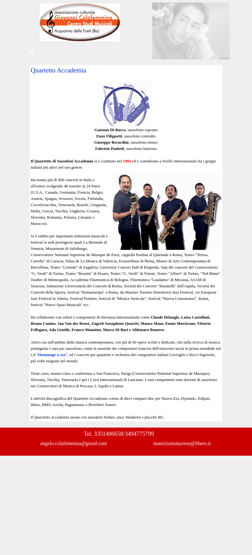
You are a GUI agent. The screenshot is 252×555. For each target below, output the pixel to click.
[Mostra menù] (31, 51)
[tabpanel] (126, 243)
